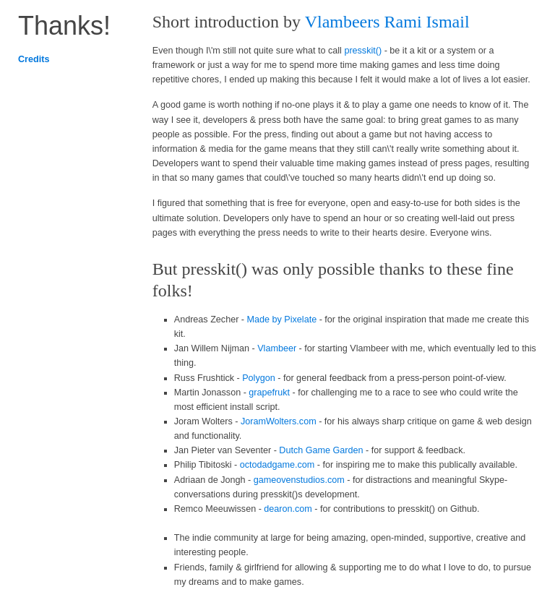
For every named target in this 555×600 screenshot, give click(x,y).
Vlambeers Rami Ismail (387, 21)
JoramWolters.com (279, 421)
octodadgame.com (277, 465)
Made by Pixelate (282, 319)
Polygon (258, 378)
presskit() (363, 51)
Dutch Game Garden (321, 450)
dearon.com (288, 509)
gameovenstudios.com (299, 480)
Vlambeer (276, 348)
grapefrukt (269, 392)
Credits (33, 59)
